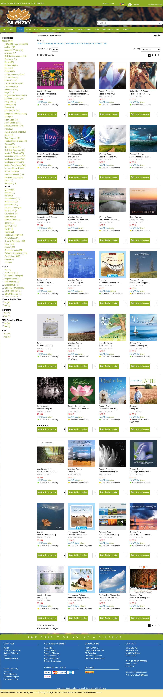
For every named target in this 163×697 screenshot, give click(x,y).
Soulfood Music (12, 208)
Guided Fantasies (13, 98)
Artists (12, 29)
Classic (9, 144)
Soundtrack (11, 214)
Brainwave (10, 59)
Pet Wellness (11, 238)
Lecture (9, 247)
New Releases (85, 29)
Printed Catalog (10, 674)
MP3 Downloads (41, 29)
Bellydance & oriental (15, 56)
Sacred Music (12, 199)
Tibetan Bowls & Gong (15, 141)
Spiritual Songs (12, 220)
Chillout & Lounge (14, 74)
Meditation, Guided (14, 159)
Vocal (9, 244)
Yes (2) (6, 305)
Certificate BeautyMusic (95, 658)
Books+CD (11, 65)
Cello (8, 68)
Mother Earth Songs (14, 165)
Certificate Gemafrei (93, 656)
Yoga (9, 259)
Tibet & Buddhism (13, 235)
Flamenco (10, 105)
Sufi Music (10, 226)
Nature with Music (14, 168)
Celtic (8, 135)
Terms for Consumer (12, 650)
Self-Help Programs (14, 150)
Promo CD (8, 671)
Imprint (6, 648)
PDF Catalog (90, 653)
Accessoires (69, 29)
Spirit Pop (10, 217)
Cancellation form (11, 679)
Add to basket (47, 114)
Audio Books (12, 123)
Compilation (11, 77)
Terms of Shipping (51, 653)
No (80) (6, 323)
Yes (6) (6, 337)
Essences (56, 29)
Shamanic (11, 204)
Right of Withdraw (11, 653)
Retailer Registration (52, 661)
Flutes (9, 108)
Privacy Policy (50, 650)
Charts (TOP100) (11, 669)
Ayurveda (10, 53)
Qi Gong (9, 189)
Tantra (9, 232)
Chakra (9, 71)
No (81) (6, 302)
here (98, 692)
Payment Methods (52, 656)
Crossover (10, 80)
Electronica (11, 89)
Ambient (9, 47)
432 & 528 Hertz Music (16, 44)
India (8, 129)
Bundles (126, 29)
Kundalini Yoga (12, 147)
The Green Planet (11, 658)
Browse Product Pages (48, 628)
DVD (28, 29)
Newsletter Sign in (11, 677)
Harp (8, 117)
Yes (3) (6, 326)
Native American (13, 126)
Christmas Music (13, 250)
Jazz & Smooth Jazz (15, 132)
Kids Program (12, 138)
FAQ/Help (48, 648)
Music (20, 29)
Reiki (8, 195)
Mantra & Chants (14, 153)
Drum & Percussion (14, 241)
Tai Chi (8, 229)
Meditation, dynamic (14, 156)
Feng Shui (10, 101)
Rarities (9, 192)
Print (158, 35)
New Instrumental (14, 174)
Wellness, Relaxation (15, 253)
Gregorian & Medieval (15, 114)
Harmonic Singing (13, 177)
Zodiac (9, 223)
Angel (9, 92)
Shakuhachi (10, 211)
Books (9, 62)
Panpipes (10, 183)
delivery (49, 102)
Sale (97, 29)
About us (7, 656)
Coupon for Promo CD (94, 650)
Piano (7, 186)
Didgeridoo (11, 86)
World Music (12, 256)
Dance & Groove (13, 83)
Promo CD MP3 (91, 648)
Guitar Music (11, 111)
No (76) (6, 313)
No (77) (6, 334)
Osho (8, 180)
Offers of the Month (110, 29)
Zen (8, 262)
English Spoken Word (15, 95)
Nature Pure (11, 171)
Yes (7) (6, 316)
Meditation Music (14, 162)
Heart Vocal (11, 120)
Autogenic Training (13, 50)
